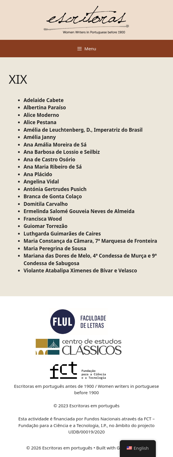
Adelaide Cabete (44, 100)
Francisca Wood (43, 218)
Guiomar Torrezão (45, 226)
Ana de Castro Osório (49, 159)
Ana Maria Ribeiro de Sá (53, 166)
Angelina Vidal (41, 181)
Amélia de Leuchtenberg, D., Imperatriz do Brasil (83, 129)
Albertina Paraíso (45, 107)
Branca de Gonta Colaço (53, 196)
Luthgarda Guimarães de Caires (62, 233)
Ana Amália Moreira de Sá (55, 144)
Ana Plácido (38, 174)
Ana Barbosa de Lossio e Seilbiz (62, 152)
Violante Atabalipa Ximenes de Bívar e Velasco (80, 270)
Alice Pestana (40, 122)
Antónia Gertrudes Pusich (55, 189)
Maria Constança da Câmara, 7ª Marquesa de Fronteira (90, 241)
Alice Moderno (41, 115)
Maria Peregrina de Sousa (55, 248)
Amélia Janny (40, 137)
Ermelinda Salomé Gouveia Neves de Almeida (79, 211)
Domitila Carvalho (46, 204)
